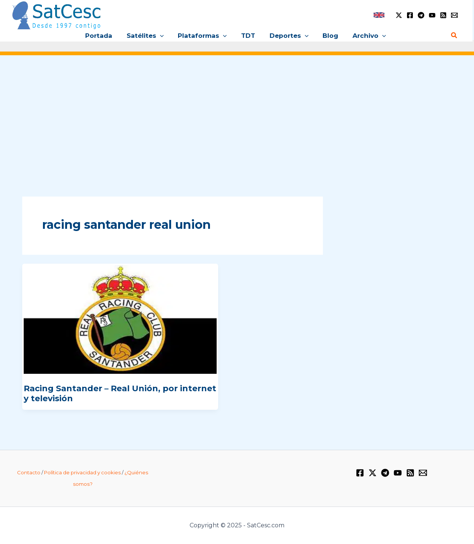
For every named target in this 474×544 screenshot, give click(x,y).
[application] (163, 35)
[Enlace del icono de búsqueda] (454, 35)
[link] (379, 15)
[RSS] (443, 15)
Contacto (28, 472)
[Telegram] (421, 15)
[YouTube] (432, 15)
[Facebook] (410, 15)
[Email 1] (454, 15)
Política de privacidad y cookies (82, 472)
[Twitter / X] (398, 15)
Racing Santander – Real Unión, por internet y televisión (120, 393)
